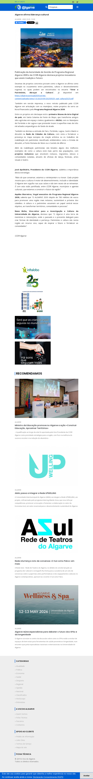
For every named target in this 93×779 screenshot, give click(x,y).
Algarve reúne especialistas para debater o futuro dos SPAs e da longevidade (46, 633)
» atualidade (20, 666)
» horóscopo (20, 698)
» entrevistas (20, 702)
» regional (19, 684)
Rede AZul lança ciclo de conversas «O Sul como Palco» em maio (44, 562)
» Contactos (20, 725)
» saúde (18, 677)
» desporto (19, 680)
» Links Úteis (20, 740)
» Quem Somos (21, 714)
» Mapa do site (21, 747)
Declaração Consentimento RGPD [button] (48, 777)
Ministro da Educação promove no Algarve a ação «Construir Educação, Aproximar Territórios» (46, 427)
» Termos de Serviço (23, 744)
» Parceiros (19, 721)
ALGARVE (18, 422)
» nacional (19, 691)
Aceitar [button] (86, 776)
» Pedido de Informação (24, 736)
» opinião (18, 688)
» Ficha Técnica (21, 717)
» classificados (21, 695)
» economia (19, 673)
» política (18, 670)
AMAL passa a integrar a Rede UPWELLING (35, 493)
